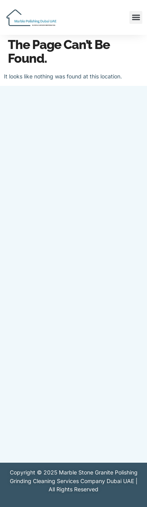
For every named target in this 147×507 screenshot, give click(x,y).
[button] (135, 17)
